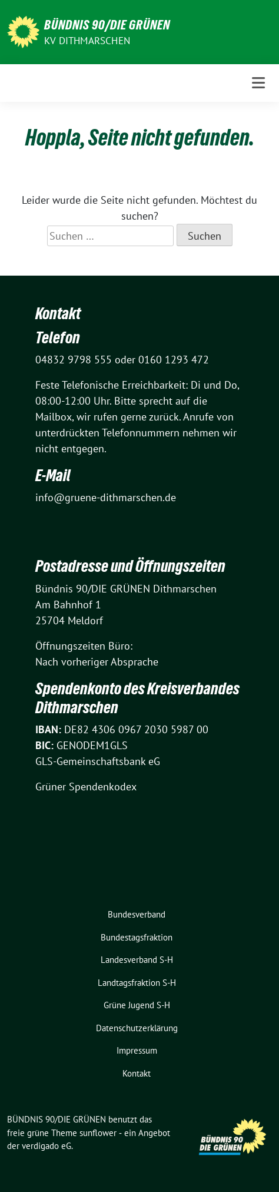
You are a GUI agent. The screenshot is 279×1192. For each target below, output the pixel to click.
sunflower (98, 1132)
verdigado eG (46, 1145)
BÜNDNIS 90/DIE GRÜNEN (107, 24)
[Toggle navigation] (258, 82)
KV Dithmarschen (87, 40)
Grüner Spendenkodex (86, 786)
